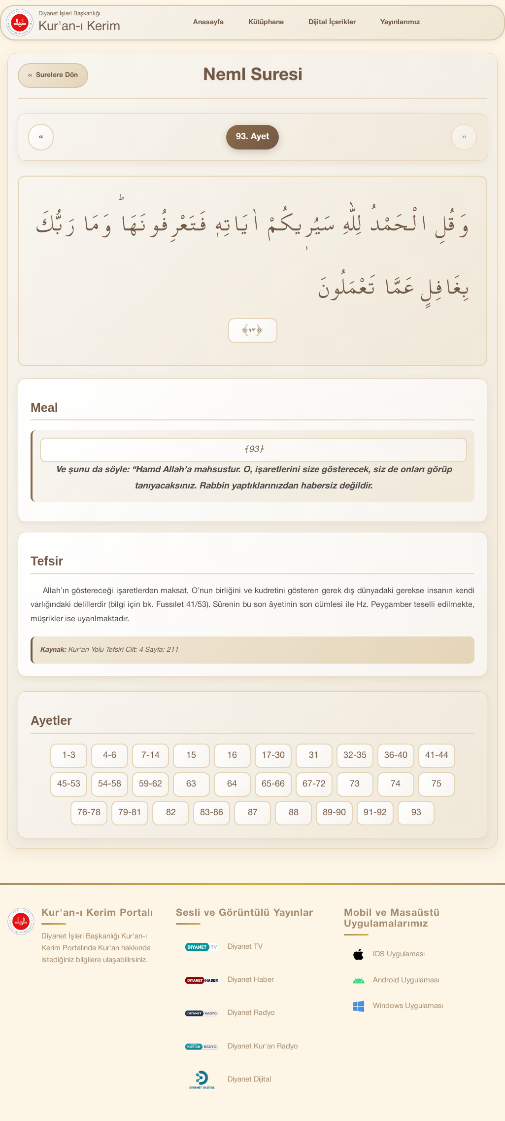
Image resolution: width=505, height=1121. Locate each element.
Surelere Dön (54, 75)
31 (314, 756)
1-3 (68, 756)
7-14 (150, 756)
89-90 (334, 813)
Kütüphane (266, 22)
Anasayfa (208, 22)
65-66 (273, 785)
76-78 (89, 813)
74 (396, 785)
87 (253, 813)
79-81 (129, 813)
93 (416, 813)
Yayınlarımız (400, 22)
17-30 (273, 756)
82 (171, 813)
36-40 (395, 756)
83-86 (211, 813)
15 (191, 756)
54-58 (109, 785)
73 (355, 785)
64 (232, 785)
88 (294, 813)
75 (436, 785)
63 (191, 785)
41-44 (436, 756)
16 (232, 756)
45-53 (68, 785)
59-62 (150, 785)
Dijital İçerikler (332, 22)
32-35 (355, 756)
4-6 (109, 756)
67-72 (314, 785)
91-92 (375, 813)
